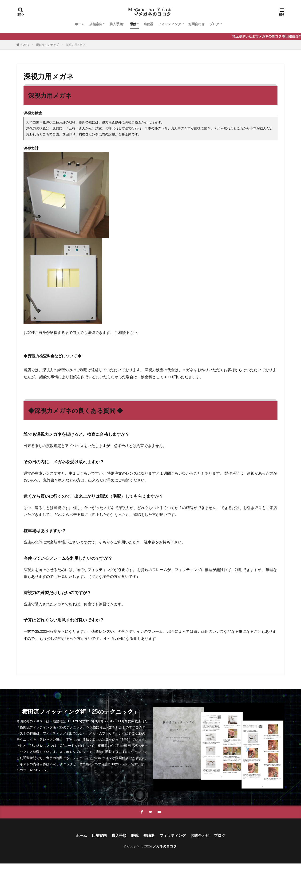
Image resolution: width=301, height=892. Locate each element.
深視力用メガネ (76, 44)
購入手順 (116, 24)
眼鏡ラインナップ (47, 44)
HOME (24, 44)
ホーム (80, 24)
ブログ (214, 24)
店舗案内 (96, 24)
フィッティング (169, 24)
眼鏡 (133, 24)
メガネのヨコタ (165, 846)
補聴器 (148, 24)
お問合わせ (196, 24)
